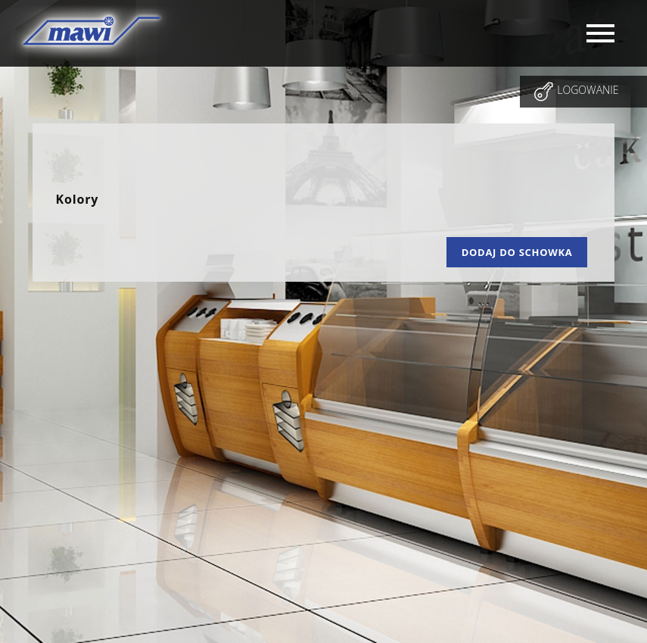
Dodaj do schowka (517, 252)
